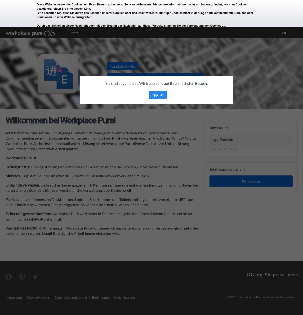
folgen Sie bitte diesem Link (71, 8)
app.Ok (157, 95)
